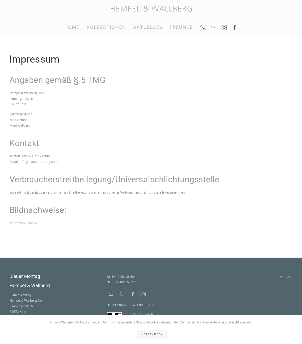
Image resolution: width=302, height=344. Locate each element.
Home (72, 27)
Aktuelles (148, 27)
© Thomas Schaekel (23, 223)
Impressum (116, 305)
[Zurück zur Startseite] (151, 9)
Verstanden (152, 334)
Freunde (181, 27)
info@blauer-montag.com (39, 162)
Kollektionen (106, 27)
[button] (289, 277)
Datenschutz (142, 305)
